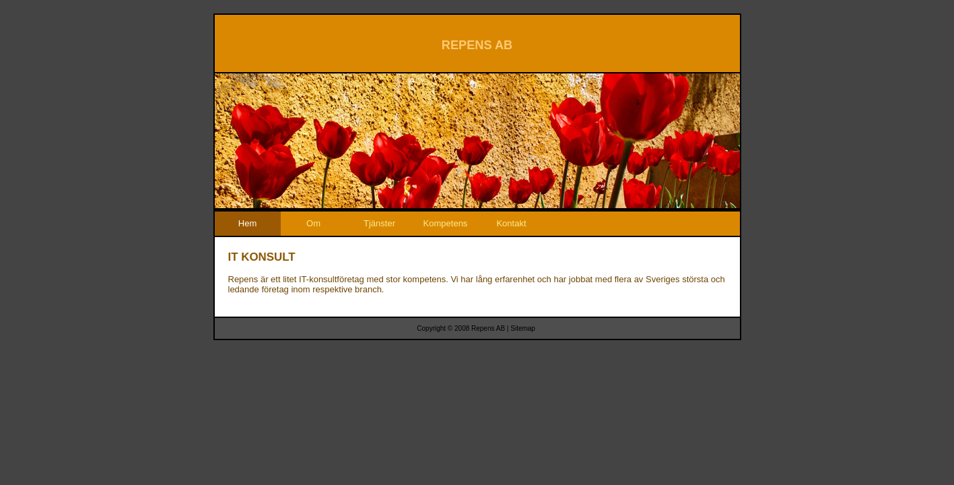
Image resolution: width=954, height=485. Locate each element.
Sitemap (522, 328)
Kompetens (445, 223)
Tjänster (379, 223)
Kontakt (511, 223)
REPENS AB (477, 45)
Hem (247, 223)
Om (313, 223)
